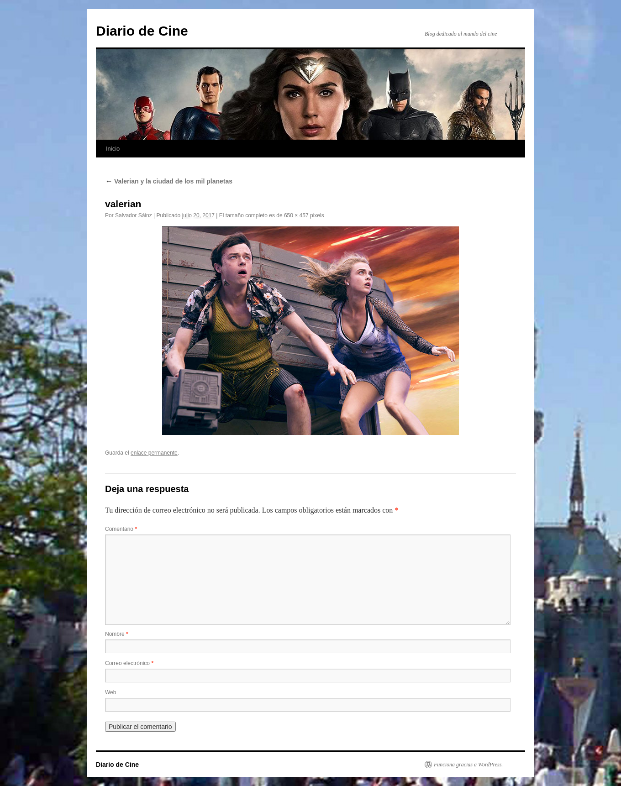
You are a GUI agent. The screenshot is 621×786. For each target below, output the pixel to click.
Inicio (113, 148)
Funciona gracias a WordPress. (468, 764)
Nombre (116, 634)
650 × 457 (296, 215)
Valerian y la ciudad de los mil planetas (168, 181)
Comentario (121, 529)
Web (110, 692)
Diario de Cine (142, 30)
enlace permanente (154, 453)
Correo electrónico (129, 663)
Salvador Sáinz (133, 215)
